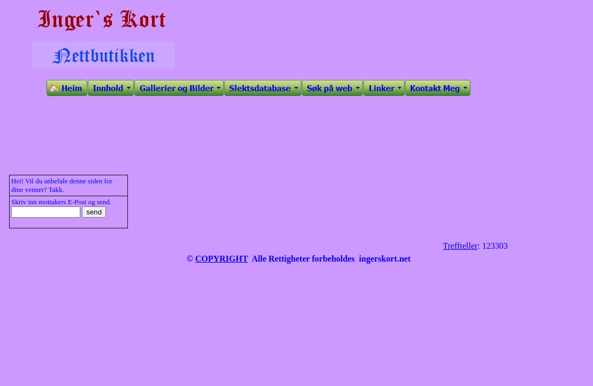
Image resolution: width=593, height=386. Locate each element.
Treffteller (460, 245)
